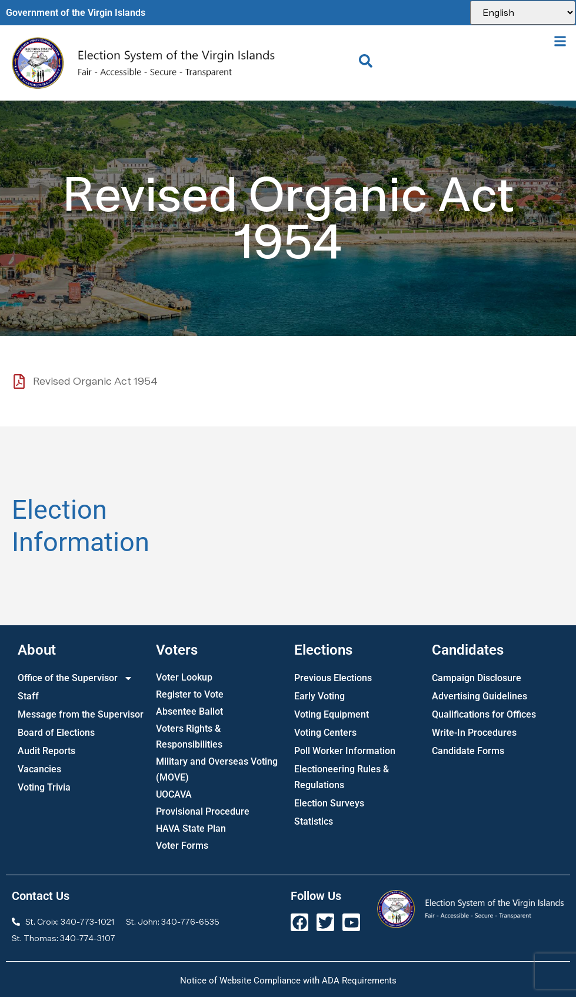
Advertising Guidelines (479, 696)
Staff (28, 696)
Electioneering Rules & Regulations (341, 777)
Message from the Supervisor (81, 714)
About (37, 650)
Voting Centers (325, 732)
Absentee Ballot (189, 711)
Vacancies (39, 769)
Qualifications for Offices (484, 714)
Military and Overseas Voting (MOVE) (217, 769)
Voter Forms (182, 845)
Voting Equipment (331, 714)
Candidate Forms (468, 750)
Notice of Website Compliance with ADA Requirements (288, 980)
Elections (323, 650)
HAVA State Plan (191, 828)
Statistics (313, 821)
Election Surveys (329, 803)
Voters (177, 650)
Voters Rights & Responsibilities (189, 736)
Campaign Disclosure (476, 677)
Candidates (468, 650)
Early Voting (319, 696)
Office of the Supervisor (75, 678)
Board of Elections (56, 732)
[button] (560, 41)
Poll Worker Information (344, 750)
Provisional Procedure (202, 811)
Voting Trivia (44, 787)
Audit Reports (46, 750)
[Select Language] (522, 13)
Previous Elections (333, 677)
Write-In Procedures (474, 732)
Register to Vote (190, 694)
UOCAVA (174, 794)
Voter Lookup (184, 677)
